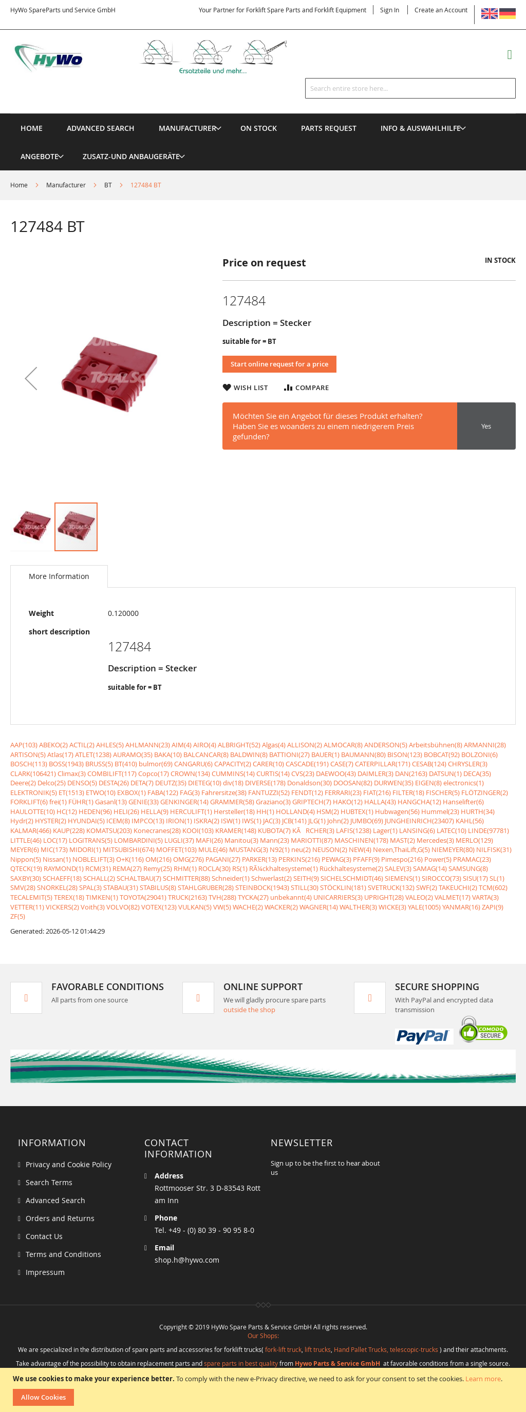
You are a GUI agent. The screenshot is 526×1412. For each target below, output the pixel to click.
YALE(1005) (424, 907)
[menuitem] (187, 128)
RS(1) (240, 868)
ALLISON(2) (304, 744)
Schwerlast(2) (271, 878)
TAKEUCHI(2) (458, 887)
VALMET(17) (453, 897)
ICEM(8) (118, 820)
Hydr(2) (21, 820)
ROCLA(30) (214, 868)
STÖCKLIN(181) (343, 887)
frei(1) (58, 801)
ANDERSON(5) (385, 744)
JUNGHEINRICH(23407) (419, 820)
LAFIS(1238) (353, 830)
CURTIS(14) (273, 773)
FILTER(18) (408, 792)
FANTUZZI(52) (269, 792)
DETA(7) (142, 782)
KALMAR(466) (30, 830)
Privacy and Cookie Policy (68, 1164)
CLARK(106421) (33, 773)
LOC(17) (55, 840)
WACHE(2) (248, 907)
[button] (30, 378)
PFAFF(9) (366, 859)
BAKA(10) (168, 754)
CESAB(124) (429, 763)
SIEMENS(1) (402, 878)
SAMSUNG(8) (468, 868)
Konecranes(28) (157, 830)
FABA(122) (162, 792)
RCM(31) (98, 868)
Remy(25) (157, 868)
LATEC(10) (451, 830)
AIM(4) (182, 744)
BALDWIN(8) (249, 754)
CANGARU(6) (193, 763)
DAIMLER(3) (375, 773)
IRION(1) (179, 820)
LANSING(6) (417, 830)
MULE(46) (213, 849)
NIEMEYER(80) (453, 849)
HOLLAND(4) (295, 811)
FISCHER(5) (443, 792)
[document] (264, 1390)
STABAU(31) (120, 887)
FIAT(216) (377, 792)
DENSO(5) (82, 782)
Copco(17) (153, 773)
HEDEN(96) (95, 811)
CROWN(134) (190, 773)
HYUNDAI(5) (86, 820)
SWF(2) (426, 887)
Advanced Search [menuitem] (101, 128)
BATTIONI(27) (289, 754)
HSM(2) (327, 811)
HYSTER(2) (50, 820)
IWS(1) (251, 820)
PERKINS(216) (299, 859)
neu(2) (301, 849)
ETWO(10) (101, 792)
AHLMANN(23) (147, 744)
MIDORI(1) (85, 849)
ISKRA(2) (206, 820)
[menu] (263, 113)
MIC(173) (54, 849)
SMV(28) (22, 887)
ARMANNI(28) (485, 744)
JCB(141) (294, 820)
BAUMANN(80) (363, 754)
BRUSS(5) (99, 763)
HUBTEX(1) (357, 811)
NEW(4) (360, 849)
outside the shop (249, 1009)
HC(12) (67, 811)
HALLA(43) (380, 801)
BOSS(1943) (66, 763)
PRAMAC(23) (472, 859)
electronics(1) (463, 782)
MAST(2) (402, 840)
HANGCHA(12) (419, 801)
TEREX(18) (69, 897)
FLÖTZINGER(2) (484, 792)
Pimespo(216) (402, 859)
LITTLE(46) (26, 840)
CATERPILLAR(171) (382, 763)
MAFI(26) (209, 840)
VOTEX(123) (159, 907)
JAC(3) (271, 820)
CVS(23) (302, 773)
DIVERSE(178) (265, 782)
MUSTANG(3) (248, 849)
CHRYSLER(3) (467, 763)
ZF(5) (17, 916)
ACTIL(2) (82, 744)
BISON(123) (404, 754)
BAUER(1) (325, 754)
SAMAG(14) (430, 868)
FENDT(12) (307, 792)
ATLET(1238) (93, 754)
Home (19, 185)
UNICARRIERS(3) (338, 897)
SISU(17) (475, 878)
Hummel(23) (440, 811)
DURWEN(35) (394, 782)
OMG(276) (188, 859)
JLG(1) (317, 820)
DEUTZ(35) (170, 782)
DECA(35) (477, 773)
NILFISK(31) (494, 849)
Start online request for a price (279, 364)
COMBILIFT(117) (112, 773)
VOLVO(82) (123, 907)
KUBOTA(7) (274, 830)
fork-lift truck (283, 1349)
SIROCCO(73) (441, 878)
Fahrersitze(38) (224, 792)
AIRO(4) (204, 744)
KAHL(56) (470, 820)
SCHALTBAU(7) (139, 878)
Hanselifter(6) (463, 801)
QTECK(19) (26, 868)
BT (108, 185)
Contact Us (44, 1236)
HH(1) (265, 811)
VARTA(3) (485, 897)
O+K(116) (130, 859)
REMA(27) (127, 868)
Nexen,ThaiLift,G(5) (401, 849)
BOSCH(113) (28, 763)
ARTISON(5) (28, 754)
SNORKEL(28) (57, 887)
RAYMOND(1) (64, 868)
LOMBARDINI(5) (138, 840)
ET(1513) (71, 792)
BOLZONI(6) (479, 754)
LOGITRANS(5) (90, 840)
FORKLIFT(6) (29, 801)
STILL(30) (304, 887)
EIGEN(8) (428, 782)
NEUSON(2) (329, 849)
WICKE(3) (392, 907)
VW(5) (222, 907)
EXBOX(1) (131, 792)
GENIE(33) (143, 801)
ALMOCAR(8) (343, 744)
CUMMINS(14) (233, 773)
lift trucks (318, 1349)
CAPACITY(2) (232, 763)
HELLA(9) (154, 811)
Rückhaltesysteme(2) (351, 868)
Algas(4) (274, 744)
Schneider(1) (231, 878)
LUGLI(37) (179, 840)
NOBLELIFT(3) (93, 859)
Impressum (45, 1272)
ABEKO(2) (53, 744)
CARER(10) (268, 763)
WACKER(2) (281, 907)
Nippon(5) (25, 859)
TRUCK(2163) (187, 897)
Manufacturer (66, 185)
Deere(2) (23, 782)
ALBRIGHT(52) (239, 744)
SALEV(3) (398, 868)
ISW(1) (230, 820)
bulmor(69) (156, 763)
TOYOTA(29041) (143, 897)
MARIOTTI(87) (312, 840)
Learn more (483, 1378)
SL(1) (497, 878)
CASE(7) (341, 763)
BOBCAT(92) (442, 754)
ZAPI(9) (492, 907)
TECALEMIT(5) (31, 897)
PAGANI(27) (222, 859)
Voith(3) (93, 907)
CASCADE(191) (307, 763)
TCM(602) (493, 887)
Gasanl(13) (111, 801)
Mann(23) (274, 840)
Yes (486, 426)
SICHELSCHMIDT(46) (352, 878)
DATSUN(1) (445, 773)
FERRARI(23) (343, 792)
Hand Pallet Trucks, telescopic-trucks (386, 1349)
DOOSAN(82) (352, 782)
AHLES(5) (110, 744)
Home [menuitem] (32, 128)
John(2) (338, 820)
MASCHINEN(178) (361, 840)
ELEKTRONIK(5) (33, 792)
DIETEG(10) (204, 782)
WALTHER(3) (358, 907)
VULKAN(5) (195, 907)
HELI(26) (126, 811)
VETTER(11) (27, 907)
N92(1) (280, 849)
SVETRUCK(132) (391, 887)
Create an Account (441, 10)
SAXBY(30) (25, 878)
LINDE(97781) (488, 830)
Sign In (389, 10)
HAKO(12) (348, 801)
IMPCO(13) (148, 820)
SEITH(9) (306, 878)
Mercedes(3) (435, 840)
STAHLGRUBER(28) (206, 887)
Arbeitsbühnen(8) (435, 744)
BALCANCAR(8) (206, 754)
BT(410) (126, 763)
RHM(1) (185, 868)
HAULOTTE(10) (32, 811)
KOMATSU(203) (109, 830)
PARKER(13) (259, 859)
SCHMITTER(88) (186, 878)
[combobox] (410, 88)
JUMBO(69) (366, 820)
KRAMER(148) (235, 830)
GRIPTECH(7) (311, 801)
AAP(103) (23, 744)
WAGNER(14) (318, 907)
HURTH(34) (478, 811)
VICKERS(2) (62, 907)
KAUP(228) (69, 830)
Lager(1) (385, 830)
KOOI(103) (198, 830)
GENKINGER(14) (184, 801)
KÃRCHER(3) (313, 830)
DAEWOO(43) (336, 773)
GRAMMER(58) (232, 801)
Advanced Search (55, 1200)
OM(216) (158, 859)
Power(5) (438, 859)
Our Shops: (263, 1335)
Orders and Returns (60, 1218)
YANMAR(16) (461, 907)
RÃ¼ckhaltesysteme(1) (283, 868)
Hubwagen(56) (397, 811)
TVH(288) (222, 897)
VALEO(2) (419, 897)
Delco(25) (51, 782)
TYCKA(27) (253, 897)
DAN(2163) (411, 773)
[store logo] (161, 56)
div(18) (233, 782)
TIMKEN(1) (102, 897)
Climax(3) (72, 773)
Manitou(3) (241, 840)
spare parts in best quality (241, 1363)
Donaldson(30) (309, 782)
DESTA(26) (114, 782)
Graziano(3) (273, 801)
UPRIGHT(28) (384, 897)
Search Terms (49, 1182)
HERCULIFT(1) (191, 811)
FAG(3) (190, 792)
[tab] (59, 576)
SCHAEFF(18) (62, 878)
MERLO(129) (474, 840)
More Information (59, 576)
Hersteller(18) (234, 811)
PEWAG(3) (336, 859)
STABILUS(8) (158, 887)
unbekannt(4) (291, 897)
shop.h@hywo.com (187, 1260)
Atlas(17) (60, 754)
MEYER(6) (24, 849)
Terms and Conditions (63, 1254)
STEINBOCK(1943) (262, 887)
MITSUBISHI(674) (129, 849)
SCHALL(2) (99, 878)
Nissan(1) (57, 859)
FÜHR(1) (80, 801)
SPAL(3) (90, 887)
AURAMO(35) (133, 754)
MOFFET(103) (176, 849)
